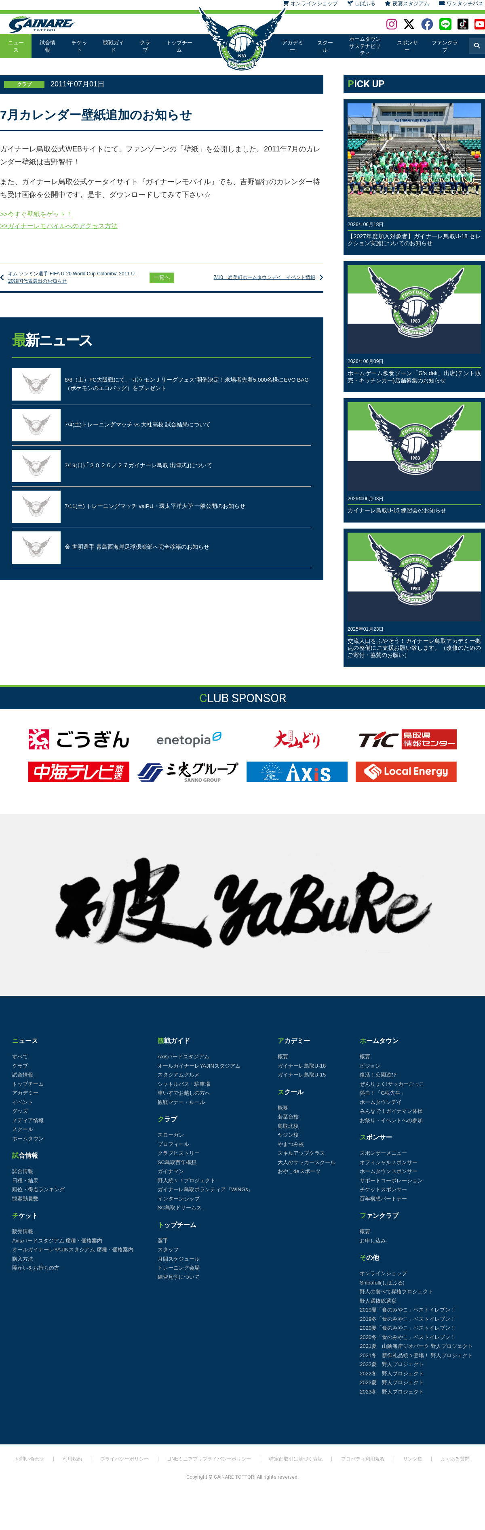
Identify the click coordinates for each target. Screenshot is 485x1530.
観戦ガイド (113, 46)
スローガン (171, 1135)
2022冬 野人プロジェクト (392, 1373)
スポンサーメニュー (383, 1153)
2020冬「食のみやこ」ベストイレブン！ (407, 1337)
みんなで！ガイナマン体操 (391, 1111)
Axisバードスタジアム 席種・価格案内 (57, 1241)
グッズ (20, 1111)
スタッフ (168, 1250)
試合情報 (47, 46)
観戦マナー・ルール (181, 1102)
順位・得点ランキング (38, 1189)
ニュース (15, 46)
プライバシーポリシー (119, 1463)
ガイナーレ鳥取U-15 (302, 1075)
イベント (22, 1102)
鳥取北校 (288, 1126)
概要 (283, 1057)
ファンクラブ (445, 46)
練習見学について (179, 1277)
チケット (78, 46)
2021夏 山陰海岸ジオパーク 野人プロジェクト (416, 1346)
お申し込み (373, 1241)
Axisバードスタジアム (184, 1057)
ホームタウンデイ (381, 1102)
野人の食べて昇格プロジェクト (396, 1292)
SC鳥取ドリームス (180, 1208)
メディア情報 (28, 1120)
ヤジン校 (288, 1135)
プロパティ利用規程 (366, 1463)
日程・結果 (25, 1180)
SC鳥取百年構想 (177, 1162)
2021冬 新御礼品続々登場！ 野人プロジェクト (416, 1355)
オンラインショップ (383, 1273)
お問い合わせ (22, 1463)
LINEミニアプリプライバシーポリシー (206, 1463)
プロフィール (173, 1144)
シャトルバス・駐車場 (184, 1084)
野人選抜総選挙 (378, 1301)
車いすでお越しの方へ (184, 1093)
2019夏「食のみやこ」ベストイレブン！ (407, 1310)
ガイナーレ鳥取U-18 (302, 1066)
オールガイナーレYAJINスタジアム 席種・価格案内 (72, 1250)
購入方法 (22, 1259)
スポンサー (407, 46)
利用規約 (64, 1463)
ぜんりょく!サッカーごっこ (392, 1084)
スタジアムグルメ (179, 1075)
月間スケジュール (179, 1259)
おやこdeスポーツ (299, 1171)
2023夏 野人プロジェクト (392, 1382)
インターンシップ (179, 1199)
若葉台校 (288, 1117)
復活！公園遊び (378, 1075)
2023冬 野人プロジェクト (392, 1392)
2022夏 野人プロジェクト (392, 1364)
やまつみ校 (291, 1144)
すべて (20, 1057)
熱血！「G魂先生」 (383, 1093)
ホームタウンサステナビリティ (364, 46)
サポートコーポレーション (391, 1180)
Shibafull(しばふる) (382, 1283)
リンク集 (416, 1463)
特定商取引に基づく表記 (298, 1463)
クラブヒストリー (179, 1153)
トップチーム (179, 46)
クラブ (144, 46)
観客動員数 (25, 1199)
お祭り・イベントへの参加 (391, 1120)
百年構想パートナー (383, 1199)
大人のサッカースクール (306, 1162)
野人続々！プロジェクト (186, 1180)
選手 (163, 1241)
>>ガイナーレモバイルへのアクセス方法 (66, 227)
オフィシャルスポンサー (389, 1162)
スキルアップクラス (301, 1153)
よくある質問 (459, 1463)
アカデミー (292, 46)
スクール (323, 46)
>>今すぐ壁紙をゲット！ (40, 214)
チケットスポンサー (383, 1189)
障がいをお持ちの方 (35, 1268)
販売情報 (22, 1231)
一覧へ (161, 281)
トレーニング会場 (179, 1268)
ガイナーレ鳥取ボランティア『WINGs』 (205, 1189)
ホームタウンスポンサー (389, 1171)
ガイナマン (171, 1171)
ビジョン (370, 1066)
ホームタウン (28, 1138)
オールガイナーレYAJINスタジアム (199, 1066)
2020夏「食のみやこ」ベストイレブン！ (407, 1328)
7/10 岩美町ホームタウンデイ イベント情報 (256, 281)
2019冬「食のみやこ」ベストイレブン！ (407, 1319)
